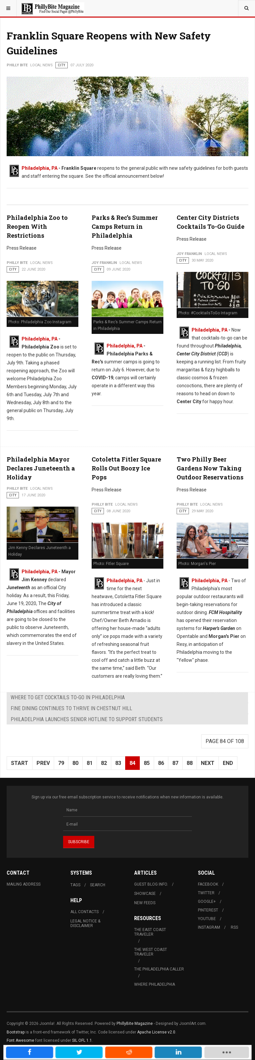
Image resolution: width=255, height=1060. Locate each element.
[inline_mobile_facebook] (69, 1052)
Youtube (207, 918)
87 (175, 763)
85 (147, 763)
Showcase (145, 893)
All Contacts (84, 911)
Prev (43, 763)
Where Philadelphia (154, 984)
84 (132, 763)
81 (90, 763)
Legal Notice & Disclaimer (85, 923)
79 (61, 763)
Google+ (207, 901)
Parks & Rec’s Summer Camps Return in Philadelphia (125, 226)
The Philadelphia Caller (159, 969)
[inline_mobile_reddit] (128, 1052)
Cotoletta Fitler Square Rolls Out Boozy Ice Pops (126, 468)
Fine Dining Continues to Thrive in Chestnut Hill (71, 708)
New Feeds (144, 903)
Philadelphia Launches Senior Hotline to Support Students (87, 719)
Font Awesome (20, 1040)
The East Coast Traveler (150, 932)
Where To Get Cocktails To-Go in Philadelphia (68, 697)
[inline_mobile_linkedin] (158, 1052)
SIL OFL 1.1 (82, 1040)
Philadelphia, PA (39, 168)
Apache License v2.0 (156, 1032)
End (228, 763)
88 (190, 763)
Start (19, 763)
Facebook (208, 884)
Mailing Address (24, 884)
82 (104, 763)
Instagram (209, 927)
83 (118, 763)
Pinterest (208, 910)
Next (207, 763)
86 (161, 763)
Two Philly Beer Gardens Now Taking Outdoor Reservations (210, 468)
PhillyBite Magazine (135, 1023)
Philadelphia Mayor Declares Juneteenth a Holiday (41, 468)
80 (75, 763)
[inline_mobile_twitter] (99, 1052)
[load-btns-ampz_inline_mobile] (186, 1052)
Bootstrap (16, 1032)
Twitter (206, 893)
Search (97, 885)
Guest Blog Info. (151, 884)
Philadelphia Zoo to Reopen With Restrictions (37, 226)
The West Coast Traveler (150, 952)
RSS (234, 927)
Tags (75, 885)
